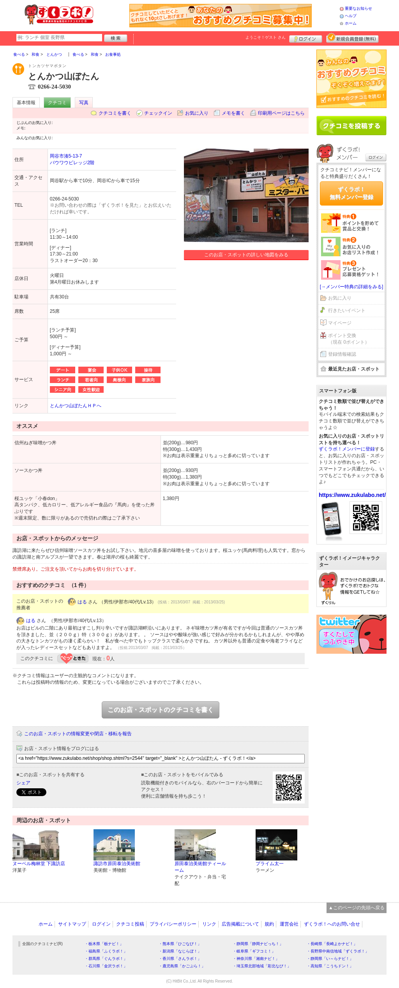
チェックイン (158, 113)
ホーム (351, 23)
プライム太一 (270, 863)
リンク (209, 924)
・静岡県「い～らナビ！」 (330, 958)
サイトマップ (72, 924)
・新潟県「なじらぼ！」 (180, 951)
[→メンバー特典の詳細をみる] (351, 286)
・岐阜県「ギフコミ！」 (254, 951)
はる (82, 602)
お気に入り (196, 113)
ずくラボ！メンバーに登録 (347, 449)
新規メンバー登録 (352, 38)
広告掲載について (240, 924)
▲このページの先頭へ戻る (356, 907)
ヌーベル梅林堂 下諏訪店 (38, 863)
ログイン (305, 38)
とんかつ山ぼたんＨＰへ (75, 405)
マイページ (339, 323)
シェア (23, 783)
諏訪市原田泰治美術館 (117, 863)
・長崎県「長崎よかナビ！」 (332, 944)
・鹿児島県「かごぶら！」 (182, 966)
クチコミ (57, 102)
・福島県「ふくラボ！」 (106, 951)
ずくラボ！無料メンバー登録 (351, 193)
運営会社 (289, 924)
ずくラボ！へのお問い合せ (332, 924)
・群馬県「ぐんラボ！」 (106, 958)
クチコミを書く (115, 113)
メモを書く (233, 113)
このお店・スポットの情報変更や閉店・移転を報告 (78, 733)
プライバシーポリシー (173, 924)
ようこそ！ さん (265, 37)
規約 (269, 924)
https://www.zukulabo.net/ (352, 495)
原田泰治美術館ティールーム (200, 867)
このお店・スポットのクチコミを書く (161, 709)
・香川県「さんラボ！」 (180, 958)
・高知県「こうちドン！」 (330, 966)
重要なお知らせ (358, 8)
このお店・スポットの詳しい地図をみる (246, 254)
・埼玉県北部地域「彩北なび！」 (262, 966)
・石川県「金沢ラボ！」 (106, 966)
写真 (83, 102)
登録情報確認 (342, 354)
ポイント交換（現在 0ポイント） (348, 339)
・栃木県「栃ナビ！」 (104, 944)
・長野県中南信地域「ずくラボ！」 (338, 951)
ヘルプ (351, 16)
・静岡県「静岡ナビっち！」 (258, 944)
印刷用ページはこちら (281, 113)
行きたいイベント (346, 310)
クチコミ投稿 (130, 924)
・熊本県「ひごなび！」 (180, 944)
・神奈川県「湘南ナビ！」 (256, 958)
